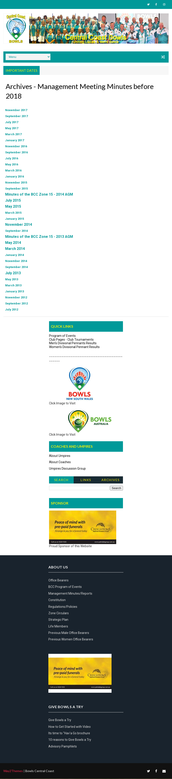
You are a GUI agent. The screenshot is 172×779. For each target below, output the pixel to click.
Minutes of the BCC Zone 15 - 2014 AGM (39, 195)
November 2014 (18, 225)
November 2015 (16, 183)
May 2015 (13, 207)
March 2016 (13, 171)
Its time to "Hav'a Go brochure (69, 733)
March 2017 (13, 134)
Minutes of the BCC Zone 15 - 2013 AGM (39, 237)
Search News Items (61, 481)
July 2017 (11, 122)
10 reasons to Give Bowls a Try (69, 740)
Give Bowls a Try (59, 720)
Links (86, 480)
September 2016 (16, 152)
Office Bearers (58, 580)
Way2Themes (13, 771)
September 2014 (16, 231)
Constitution (57, 600)
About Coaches (60, 462)
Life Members (58, 626)
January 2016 (14, 177)
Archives (110, 480)
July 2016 (11, 158)
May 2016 (11, 165)
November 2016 (16, 146)
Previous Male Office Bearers (68, 633)
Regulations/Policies (62, 607)
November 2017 (16, 110)
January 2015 (14, 219)
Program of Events (62, 336)
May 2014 (13, 243)
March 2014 (15, 249)
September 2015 (16, 189)
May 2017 (11, 128)
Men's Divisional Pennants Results (73, 343)
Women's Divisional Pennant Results (74, 347)
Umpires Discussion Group (67, 469)
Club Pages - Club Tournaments (71, 340)
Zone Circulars (58, 613)
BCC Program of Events (65, 587)
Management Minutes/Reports (70, 593)
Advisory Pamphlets (62, 746)
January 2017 (14, 140)
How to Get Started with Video (69, 727)
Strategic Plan (58, 620)
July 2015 (13, 201)
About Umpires (59, 456)
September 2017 (16, 116)
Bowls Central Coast (39, 771)
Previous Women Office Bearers (70, 640)
